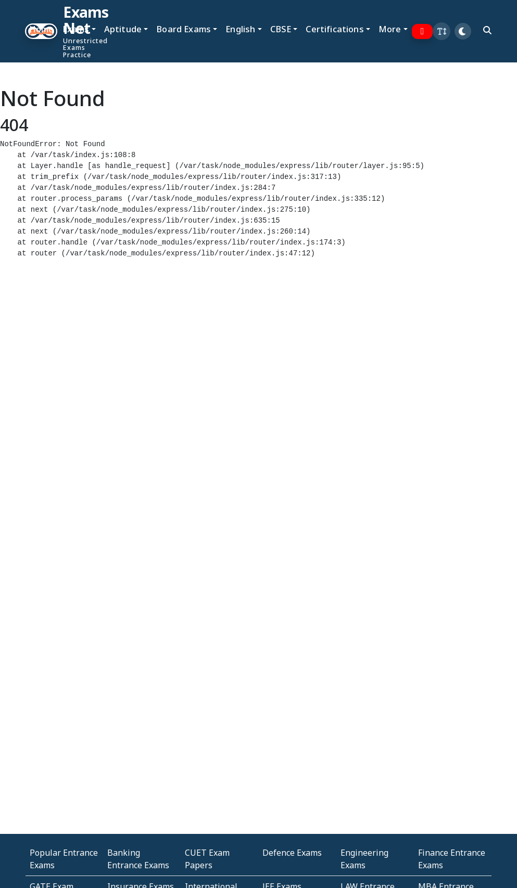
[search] (487, 30)
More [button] (390, 29)
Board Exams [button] (183, 29)
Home (41, 29)
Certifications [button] (334, 29)
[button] (441, 31)
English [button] (240, 29)
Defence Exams (292, 852)
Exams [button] (76, 29)
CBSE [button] (281, 29)
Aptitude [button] (123, 29)
